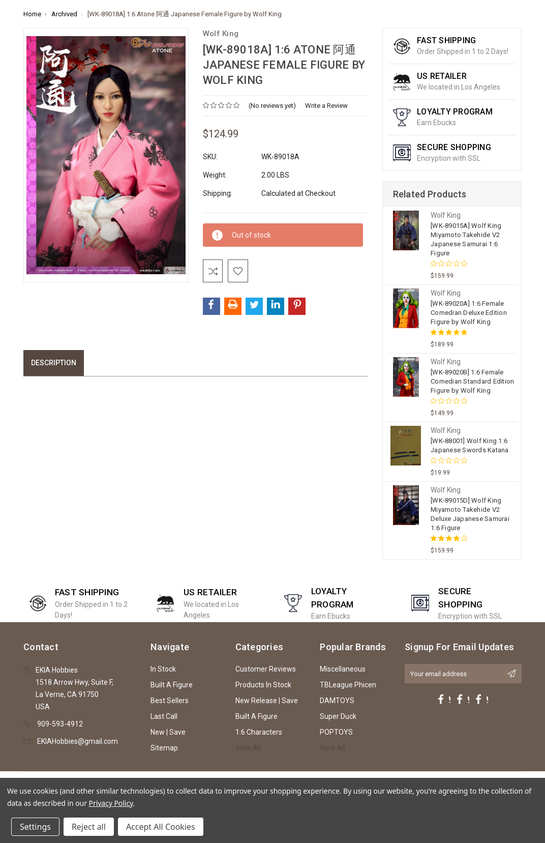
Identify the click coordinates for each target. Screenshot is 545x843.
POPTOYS (336, 732)
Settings (35, 826)
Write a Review (326, 105)
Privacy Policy (111, 803)
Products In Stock (263, 685)
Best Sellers (169, 700)
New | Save (168, 732)
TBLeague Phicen (348, 685)
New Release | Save (266, 700)
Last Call (163, 716)
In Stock (163, 669)
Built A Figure (171, 685)
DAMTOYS (337, 700)
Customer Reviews (265, 669)
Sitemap (164, 748)
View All (248, 748)
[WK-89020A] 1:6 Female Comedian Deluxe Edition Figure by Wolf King (469, 313)
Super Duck (338, 716)
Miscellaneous (343, 669)
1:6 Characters (258, 732)
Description (53, 365)
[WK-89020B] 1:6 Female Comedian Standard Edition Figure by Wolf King (472, 381)
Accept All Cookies (160, 826)
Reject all (89, 826)
